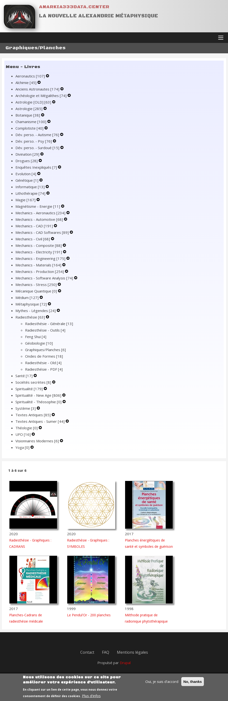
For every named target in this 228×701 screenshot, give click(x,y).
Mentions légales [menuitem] (132, 652)
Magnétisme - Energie (38, 206)
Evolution (26, 173)
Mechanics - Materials (38, 265)
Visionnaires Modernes (37, 440)
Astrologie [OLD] (33, 102)
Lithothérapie (30, 193)
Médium (27, 297)
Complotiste (29, 128)
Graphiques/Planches (45, 349)
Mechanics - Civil (33, 238)
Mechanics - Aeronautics (40, 212)
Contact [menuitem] (87, 652)
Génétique (27, 180)
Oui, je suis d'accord (161, 684)
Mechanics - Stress (36, 284)
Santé (24, 375)
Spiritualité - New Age (38, 395)
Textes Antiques (33, 414)
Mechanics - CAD (34, 225)
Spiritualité (29, 388)
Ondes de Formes (44, 356)
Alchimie (26, 82)
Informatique (30, 186)
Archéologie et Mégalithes (41, 95)
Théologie (27, 427)
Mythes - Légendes (36, 310)
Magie (25, 199)
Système (26, 408)
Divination (27, 154)
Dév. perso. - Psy (34, 141)
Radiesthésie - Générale (49, 323)
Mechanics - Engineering (40, 258)
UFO (23, 434)
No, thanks (192, 684)
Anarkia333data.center (74, 7)
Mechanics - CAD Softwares (42, 232)
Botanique (28, 115)
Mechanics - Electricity (39, 252)
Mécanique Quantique (36, 291)
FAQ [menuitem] (105, 652)
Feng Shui (35, 336)
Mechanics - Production (40, 271)
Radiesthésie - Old (43, 362)
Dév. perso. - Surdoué (37, 147)
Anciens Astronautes (37, 89)
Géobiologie (39, 343)
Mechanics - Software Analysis (44, 278)
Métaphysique (31, 304)
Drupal (125, 662)
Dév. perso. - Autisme (37, 134)
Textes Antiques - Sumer (40, 421)
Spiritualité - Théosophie (38, 401)
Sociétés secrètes (33, 382)
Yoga (22, 447)
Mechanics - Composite (39, 245)
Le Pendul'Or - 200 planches (89, 615)
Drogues (27, 160)
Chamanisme (31, 121)
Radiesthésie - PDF (44, 369)
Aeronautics (30, 76)
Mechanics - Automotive (39, 219)
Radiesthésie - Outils (45, 330)
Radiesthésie (30, 317)
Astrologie (29, 108)
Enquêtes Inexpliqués (36, 167)
